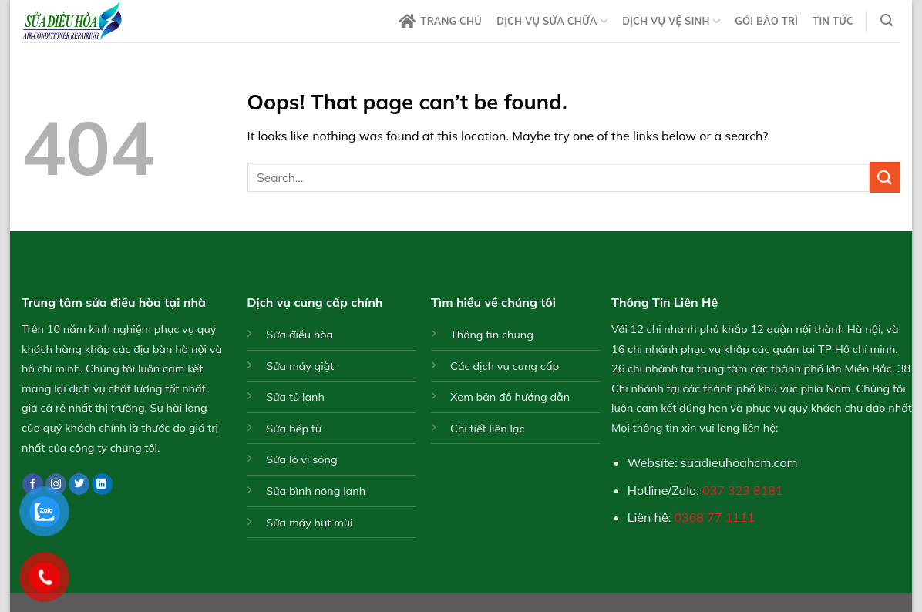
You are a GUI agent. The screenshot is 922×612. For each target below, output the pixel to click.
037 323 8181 (742, 490)
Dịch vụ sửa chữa (551, 21)
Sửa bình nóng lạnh (315, 491)
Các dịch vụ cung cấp (504, 366)
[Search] (886, 20)
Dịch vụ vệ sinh (671, 21)
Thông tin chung (491, 334)
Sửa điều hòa (299, 334)
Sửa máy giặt (300, 366)
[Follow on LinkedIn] (102, 484)
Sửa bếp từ (293, 428)
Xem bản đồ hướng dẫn (510, 397)
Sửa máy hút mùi (309, 523)
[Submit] (885, 177)
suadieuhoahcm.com (739, 462)
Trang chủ (440, 21)
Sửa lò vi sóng (301, 459)
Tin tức (833, 21)
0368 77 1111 (715, 517)
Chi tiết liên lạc (487, 428)
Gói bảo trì (766, 21)
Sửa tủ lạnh (295, 397)
